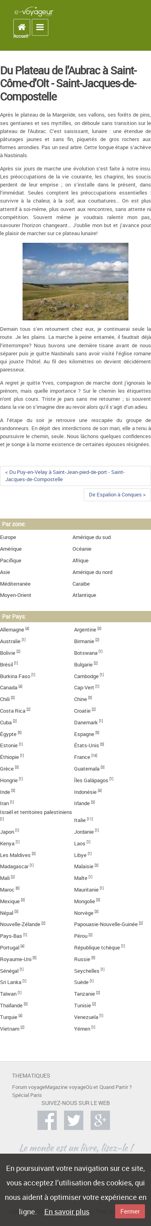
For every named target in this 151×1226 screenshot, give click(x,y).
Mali (5, 878)
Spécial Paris (27, 1095)
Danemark (86, 722)
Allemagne (12, 629)
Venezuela (86, 1017)
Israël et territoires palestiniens (36, 812)
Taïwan (8, 993)
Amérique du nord (92, 572)
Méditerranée (15, 583)
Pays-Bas (11, 936)
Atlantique (84, 595)
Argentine (85, 629)
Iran (4, 803)
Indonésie (85, 792)
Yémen (82, 1028)
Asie (5, 572)
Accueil (20, 36)
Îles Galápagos (91, 780)
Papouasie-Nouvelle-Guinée (106, 924)
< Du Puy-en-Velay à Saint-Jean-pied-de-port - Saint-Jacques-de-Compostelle (65, 476)
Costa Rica (12, 710)
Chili (5, 699)
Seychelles (86, 971)
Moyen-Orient (15, 595)
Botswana (85, 653)
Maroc (7, 889)
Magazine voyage (65, 1087)
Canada (8, 687)
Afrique (80, 560)
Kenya (7, 843)
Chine (80, 699)
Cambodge (86, 676)
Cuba (6, 722)
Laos (79, 843)
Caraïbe (81, 583)
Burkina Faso (15, 676)
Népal (6, 913)
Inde (5, 792)
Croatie (82, 710)
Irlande (82, 803)
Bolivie (7, 653)
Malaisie (83, 866)
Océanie (81, 548)
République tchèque (97, 947)
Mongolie (84, 901)
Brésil (6, 664)
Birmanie (84, 641)
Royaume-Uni (15, 959)
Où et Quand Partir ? (109, 1087)
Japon (7, 831)
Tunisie (82, 1005)
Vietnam (9, 1028)
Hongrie (9, 780)
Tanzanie (84, 993)
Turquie (8, 1017)
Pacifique (10, 560)
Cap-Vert (84, 687)
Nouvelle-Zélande (20, 924)
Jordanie (84, 831)
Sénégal (9, 971)
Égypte (8, 734)
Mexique (10, 901)
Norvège (83, 913)
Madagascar (14, 866)
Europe (8, 537)
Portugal (9, 947)
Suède (81, 982)
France (82, 757)
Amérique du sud (91, 537)
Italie (80, 820)
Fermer (130, 1211)
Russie (82, 959)
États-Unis (86, 745)
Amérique (11, 548)
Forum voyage (28, 1087)
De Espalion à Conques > (117, 494)
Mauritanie (86, 889)
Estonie (9, 745)
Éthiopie (9, 757)
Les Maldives (15, 855)
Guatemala (86, 768)
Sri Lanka (10, 982)
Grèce (7, 768)
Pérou (80, 936)
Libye (80, 855)
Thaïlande (11, 1005)
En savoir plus (66, 1211)
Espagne (84, 734)
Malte (80, 878)
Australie (10, 641)
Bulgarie (83, 664)
